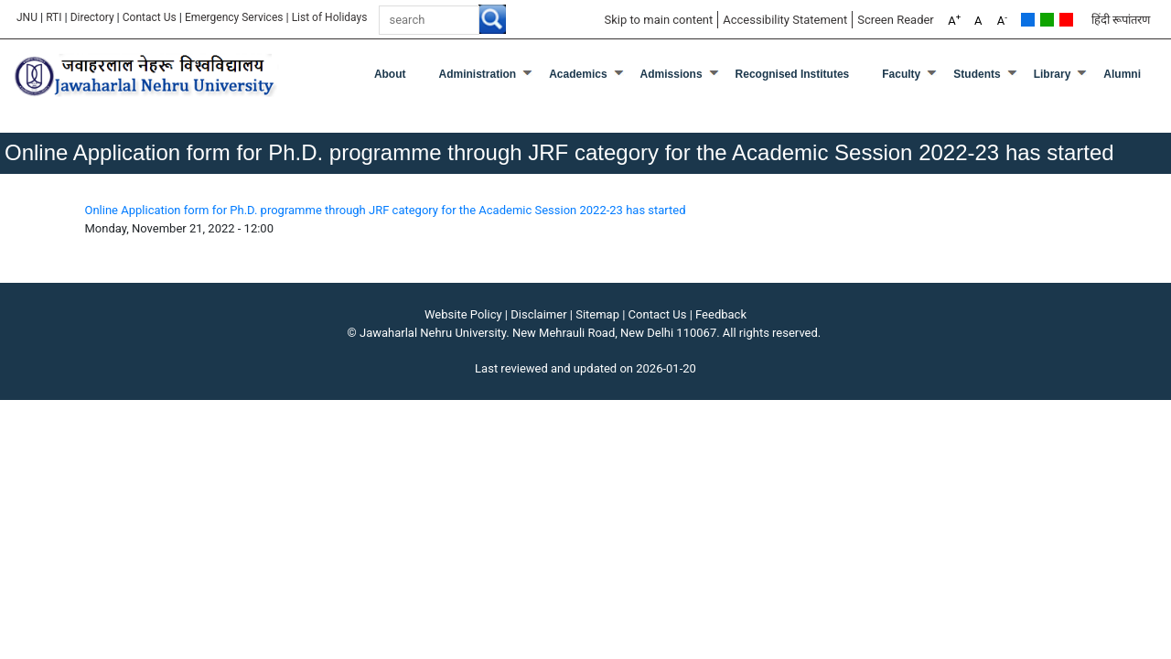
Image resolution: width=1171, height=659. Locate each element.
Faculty (901, 74)
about (390, 74)
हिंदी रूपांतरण (1120, 20)
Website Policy (463, 314)
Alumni (1122, 74)
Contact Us (150, 17)
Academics (578, 74)
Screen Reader (895, 20)
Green (1047, 20)
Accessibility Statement (785, 20)
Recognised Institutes (793, 74)
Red (1066, 20)
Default (1028, 20)
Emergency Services (234, 17)
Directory (92, 17)
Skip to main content (658, 20)
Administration (478, 74)
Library (1052, 74)
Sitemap (597, 314)
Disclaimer (538, 314)
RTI (53, 17)
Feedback (721, 314)
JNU (27, 17)
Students (976, 74)
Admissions (671, 74)
